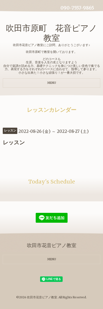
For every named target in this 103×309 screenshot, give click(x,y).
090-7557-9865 (77, 8)
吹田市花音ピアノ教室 (42, 297)
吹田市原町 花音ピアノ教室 (51, 33)
